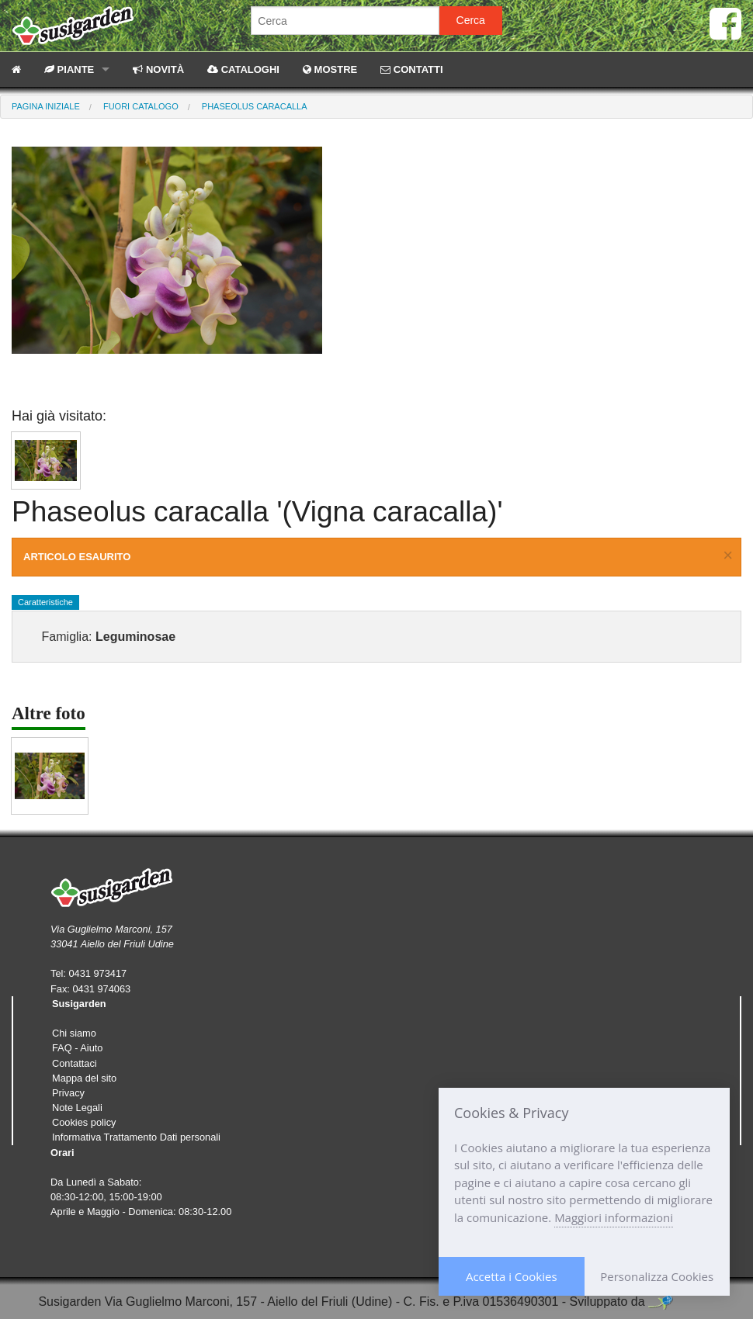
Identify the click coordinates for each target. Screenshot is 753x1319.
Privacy (68, 1093)
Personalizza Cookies (656, 1276)
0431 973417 (97, 973)
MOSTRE (330, 69)
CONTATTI (411, 69)
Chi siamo (74, 1033)
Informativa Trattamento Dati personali (136, 1137)
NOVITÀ (158, 69)
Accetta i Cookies (511, 1276)
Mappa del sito (84, 1078)
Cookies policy (84, 1122)
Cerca (470, 20)
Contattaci (74, 1063)
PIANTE (69, 69)
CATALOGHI (243, 69)
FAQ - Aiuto (77, 1048)
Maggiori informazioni (613, 1217)
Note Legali (77, 1107)
